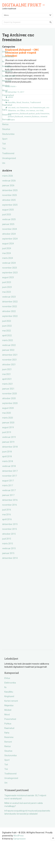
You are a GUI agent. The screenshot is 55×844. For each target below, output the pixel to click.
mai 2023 (6, 292)
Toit (4, 144)
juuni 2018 (7, 451)
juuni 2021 (7, 369)
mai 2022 (6, 330)
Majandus (6, 81)
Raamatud (7, 105)
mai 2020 (6, 413)
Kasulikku (6, 66)
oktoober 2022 (9, 311)
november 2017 (9, 476)
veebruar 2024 (9, 263)
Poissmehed (8, 95)
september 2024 (10, 239)
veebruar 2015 (9, 548)
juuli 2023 (6, 282)
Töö (4, 148)
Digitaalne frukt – (23, 4)
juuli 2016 (6, 510)
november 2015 (9, 529)
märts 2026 (7, 176)
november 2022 (9, 306)
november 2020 (9, 393)
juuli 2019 (6, 432)
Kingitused (7, 71)
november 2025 (9, 195)
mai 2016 (6, 514)
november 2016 (9, 505)
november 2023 (9, 268)
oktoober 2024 (9, 234)
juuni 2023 (7, 287)
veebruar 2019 (9, 437)
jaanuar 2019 (8, 442)
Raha (4, 110)
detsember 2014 (10, 558)
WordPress (18, 835)
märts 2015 (7, 543)
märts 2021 (7, 384)
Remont (6, 119)
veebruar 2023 (9, 297)
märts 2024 (7, 258)
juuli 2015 (6, 539)
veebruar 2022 (9, 345)
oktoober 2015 (9, 534)
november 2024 (9, 229)
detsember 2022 (10, 301)
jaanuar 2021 (8, 389)
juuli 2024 (6, 248)
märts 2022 (7, 340)
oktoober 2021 (9, 364)
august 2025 (8, 210)
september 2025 (10, 205)
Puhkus (5, 100)
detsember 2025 (10, 190)
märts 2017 (7, 485)
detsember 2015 (10, 524)
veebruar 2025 (9, 219)
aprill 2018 (7, 456)
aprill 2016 (7, 519)
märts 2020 (7, 418)
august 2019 (8, 427)
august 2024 (8, 243)
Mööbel (5, 85)
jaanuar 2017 (8, 495)
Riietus (5, 124)
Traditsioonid (8, 153)
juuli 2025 (6, 214)
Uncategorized (9, 158)
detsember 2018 (10, 447)
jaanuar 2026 (8, 185)
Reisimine (6, 114)
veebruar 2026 (9, 180)
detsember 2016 (10, 500)
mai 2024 (6, 253)
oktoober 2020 (9, 398)
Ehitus (5, 52)
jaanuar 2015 (8, 553)
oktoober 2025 (9, 200)
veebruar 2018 (9, 466)
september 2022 (10, 316)
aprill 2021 (7, 379)
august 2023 (8, 277)
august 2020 (8, 408)
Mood (4, 90)
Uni (3, 163)
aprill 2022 (7, 335)
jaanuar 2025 (8, 224)
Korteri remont (9, 76)
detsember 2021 (10, 355)
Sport (4, 139)
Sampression (19, 839)
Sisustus (6, 129)
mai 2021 (6, 374)
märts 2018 (7, 461)
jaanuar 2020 (8, 422)
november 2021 (9, 360)
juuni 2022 (7, 326)
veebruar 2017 (9, 490)
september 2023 (10, 272)
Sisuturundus (8, 134)
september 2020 (10, 403)
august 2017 (8, 480)
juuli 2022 (6, 321)
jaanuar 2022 (8, 350)
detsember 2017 (10, 471)
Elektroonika (8, 56)
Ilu (3, 61)
